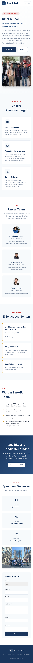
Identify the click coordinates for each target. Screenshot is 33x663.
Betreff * (7, 597)
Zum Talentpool (16, 465)
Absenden (16, 634)
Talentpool (9, 49)
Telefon (7, 626)
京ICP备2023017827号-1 (16, 658)
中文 (27, 3)
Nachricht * (8, 604)
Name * (7, 589)
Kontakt (22, 49)
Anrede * (7, 581)
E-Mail (7, 617)
